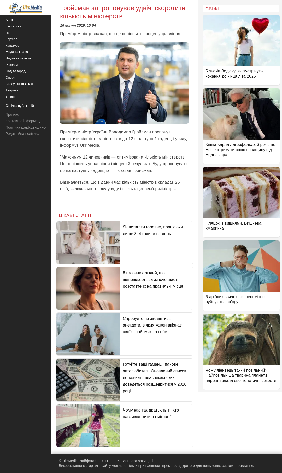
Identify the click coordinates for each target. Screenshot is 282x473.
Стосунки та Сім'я (19, 84)
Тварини (12, 90)
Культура (12, 45)
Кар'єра (11, 39)
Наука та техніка (18, 58)
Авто (9, 20)
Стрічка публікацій (20, 106)
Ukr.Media (89, 145)
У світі (10, 97)
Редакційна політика (22, 134)
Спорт (10, 77)
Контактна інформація (24, 121)
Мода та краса (17, 52)
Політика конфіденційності (28, 127)
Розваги (12, 65)
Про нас (12, 114)
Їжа (8, 33)
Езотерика (13, 26)
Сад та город (16, 71)
